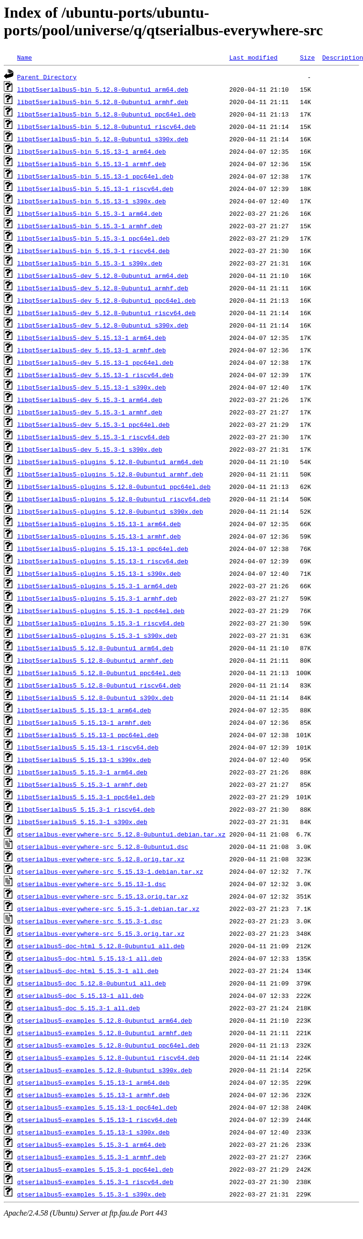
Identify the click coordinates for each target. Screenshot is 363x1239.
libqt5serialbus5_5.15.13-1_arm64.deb (84, 710)
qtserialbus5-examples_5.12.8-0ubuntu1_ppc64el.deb (108, 1045)
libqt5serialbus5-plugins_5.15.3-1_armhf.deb (97, 598)
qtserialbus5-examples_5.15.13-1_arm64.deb (93, 1082)
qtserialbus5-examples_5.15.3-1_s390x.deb (91, 1194)
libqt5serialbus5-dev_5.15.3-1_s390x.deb (89, 449)
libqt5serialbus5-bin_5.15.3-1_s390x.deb (89, 263)
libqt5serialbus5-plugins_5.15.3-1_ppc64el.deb (101, 610)
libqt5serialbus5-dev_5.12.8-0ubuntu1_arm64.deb (102, 275)
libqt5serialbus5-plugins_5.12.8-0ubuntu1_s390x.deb (110, 511)
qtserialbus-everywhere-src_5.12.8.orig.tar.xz (101, 859)
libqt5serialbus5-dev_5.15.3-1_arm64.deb (89, 399)
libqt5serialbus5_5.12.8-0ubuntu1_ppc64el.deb (99, 672)
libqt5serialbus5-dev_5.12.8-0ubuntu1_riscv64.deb (106, 312)
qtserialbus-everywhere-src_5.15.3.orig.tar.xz (101, 933)
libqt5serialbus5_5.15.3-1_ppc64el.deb (86, 797)
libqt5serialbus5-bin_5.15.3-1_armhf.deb (89, 226)
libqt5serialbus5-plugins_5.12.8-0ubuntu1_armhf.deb (110, 474)
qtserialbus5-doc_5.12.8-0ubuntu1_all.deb (91, 983)
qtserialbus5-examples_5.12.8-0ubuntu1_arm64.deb (104, 1020)
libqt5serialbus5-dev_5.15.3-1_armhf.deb (89, 412)
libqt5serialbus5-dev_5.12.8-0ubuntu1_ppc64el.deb (106, 300)
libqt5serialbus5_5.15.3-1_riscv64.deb (86, 809)
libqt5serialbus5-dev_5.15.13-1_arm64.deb (91, 337)
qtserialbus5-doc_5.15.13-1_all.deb (80, 995)
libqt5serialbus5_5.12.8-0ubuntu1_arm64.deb (95, 648)
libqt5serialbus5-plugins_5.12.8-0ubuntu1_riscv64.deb (114, 499)
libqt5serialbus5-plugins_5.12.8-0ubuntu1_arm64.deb (110, 461)
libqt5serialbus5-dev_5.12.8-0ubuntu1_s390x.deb (102, 325)
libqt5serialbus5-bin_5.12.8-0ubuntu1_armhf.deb (102, 101)
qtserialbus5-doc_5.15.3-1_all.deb (78, 1008)
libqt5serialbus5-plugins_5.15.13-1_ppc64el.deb (102, 548)
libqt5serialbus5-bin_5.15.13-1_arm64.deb (91, 151)
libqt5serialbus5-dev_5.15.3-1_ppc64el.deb (93, 424)
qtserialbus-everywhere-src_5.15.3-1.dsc (89, 921)
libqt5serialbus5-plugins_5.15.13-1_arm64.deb (99, 523)
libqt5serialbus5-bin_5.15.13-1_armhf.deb (91, 163)
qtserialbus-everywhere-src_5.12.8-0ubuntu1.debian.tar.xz (121, 834)
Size (307, 57)
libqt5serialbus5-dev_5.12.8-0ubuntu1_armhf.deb (102, 288)
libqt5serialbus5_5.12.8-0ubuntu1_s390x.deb (95, 697)
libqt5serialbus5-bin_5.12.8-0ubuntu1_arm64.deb (102, 89)
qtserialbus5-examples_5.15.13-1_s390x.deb (93, 1132)
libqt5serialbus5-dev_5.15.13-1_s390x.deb (91, 387)
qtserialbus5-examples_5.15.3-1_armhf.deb (91, 1157)
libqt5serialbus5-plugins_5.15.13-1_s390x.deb (99, 573)
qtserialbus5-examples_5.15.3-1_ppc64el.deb (95, 1169)
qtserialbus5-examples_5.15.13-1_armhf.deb (93, 1095)
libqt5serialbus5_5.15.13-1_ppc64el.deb (87, 735)
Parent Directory (47, 77)
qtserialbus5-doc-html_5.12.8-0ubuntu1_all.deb (101, 946)
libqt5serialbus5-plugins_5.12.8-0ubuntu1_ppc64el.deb (114, 486)
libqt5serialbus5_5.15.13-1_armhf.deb (84, 722)
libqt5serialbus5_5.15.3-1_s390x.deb (82, 821)
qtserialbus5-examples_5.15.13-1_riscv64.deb (97, 1119)
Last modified (253, 57)
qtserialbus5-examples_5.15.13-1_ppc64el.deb (97, 1107)
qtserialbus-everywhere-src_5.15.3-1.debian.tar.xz (108, 908)
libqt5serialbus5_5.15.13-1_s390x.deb (84, 759)
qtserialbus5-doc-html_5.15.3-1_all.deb (87, 970)
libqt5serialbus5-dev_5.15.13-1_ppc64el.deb (95, 362)
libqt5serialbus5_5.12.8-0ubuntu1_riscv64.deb (99, 685)
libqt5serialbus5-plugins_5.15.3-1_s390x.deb (97, 635)
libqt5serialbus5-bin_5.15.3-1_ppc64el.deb (93, 238)
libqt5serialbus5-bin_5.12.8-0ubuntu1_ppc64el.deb (106, 114)
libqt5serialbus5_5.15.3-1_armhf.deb (82, 784)
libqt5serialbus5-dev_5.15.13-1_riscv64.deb (95, 375)
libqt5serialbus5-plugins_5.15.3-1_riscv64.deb (101, 623)
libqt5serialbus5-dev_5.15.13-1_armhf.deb (91, 350)
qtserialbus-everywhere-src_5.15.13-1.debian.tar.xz (110, 871)
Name (24, 57)
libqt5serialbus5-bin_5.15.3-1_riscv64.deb (93, 250)
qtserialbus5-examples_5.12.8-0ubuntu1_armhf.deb (104, 1032)
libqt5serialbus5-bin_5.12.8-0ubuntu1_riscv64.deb (106, 126)
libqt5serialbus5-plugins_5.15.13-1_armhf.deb (99, 536)
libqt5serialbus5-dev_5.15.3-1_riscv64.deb (93, 437)
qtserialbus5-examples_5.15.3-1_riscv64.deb (95, 1181)
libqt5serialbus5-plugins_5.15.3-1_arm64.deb (97, 586)
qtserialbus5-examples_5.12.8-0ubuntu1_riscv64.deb (108, 1057)
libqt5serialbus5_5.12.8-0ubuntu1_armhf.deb (95, 660)
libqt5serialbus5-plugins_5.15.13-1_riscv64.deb (102, 561)
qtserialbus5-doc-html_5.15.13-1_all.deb (89, 958)
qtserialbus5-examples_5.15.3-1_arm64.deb (91, 1144)
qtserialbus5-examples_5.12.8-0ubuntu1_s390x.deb (104, 1070)
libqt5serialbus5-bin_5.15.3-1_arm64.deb (89, 213)
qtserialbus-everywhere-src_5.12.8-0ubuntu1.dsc (102, 846)
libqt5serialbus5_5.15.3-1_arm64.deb (82, 772)
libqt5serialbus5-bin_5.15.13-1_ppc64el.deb (95, 176)
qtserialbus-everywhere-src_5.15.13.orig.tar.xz (102, 896)
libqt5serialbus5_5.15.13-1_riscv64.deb (87, 747)
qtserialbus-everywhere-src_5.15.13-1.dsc (91, 883)
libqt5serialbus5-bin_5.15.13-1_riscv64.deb (95, 188)
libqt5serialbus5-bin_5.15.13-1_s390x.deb (91, 201)
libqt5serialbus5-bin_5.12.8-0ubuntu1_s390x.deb (102, 139)
